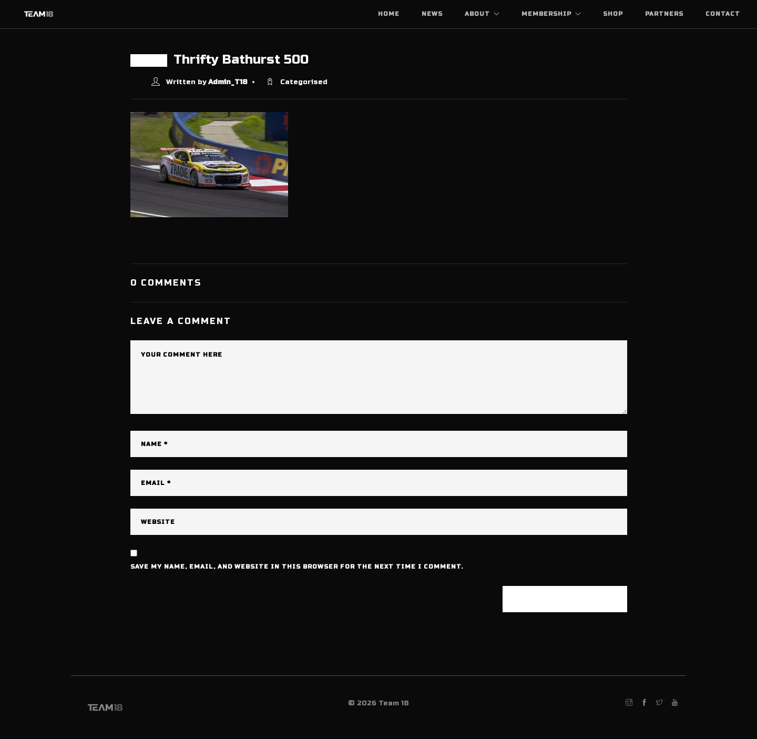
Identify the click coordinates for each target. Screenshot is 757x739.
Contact (722, 14)
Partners (664, 14)
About (477, 14)
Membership (546, 14)
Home (389, 14)
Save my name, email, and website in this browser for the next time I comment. (296, 566)
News (432, 14)
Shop (613, 14)
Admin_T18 (228, 82)
